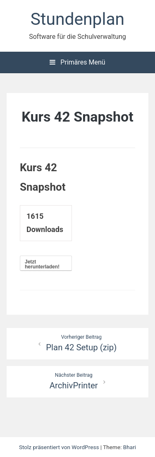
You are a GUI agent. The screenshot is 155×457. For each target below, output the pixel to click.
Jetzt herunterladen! (42, 264)
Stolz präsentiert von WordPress (59, 447)
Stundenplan (77, 19)
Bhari (129, 447)
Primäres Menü (77, 62)
